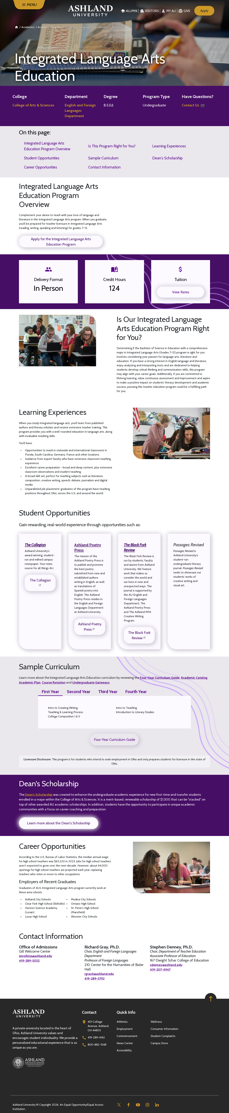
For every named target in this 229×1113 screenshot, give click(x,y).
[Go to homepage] (28, 1017)
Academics (28, 27)
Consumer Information (164, 1028)
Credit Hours (114, 279)
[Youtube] (138, 1104)
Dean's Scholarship (167, 158)
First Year (50, 691)
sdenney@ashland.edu (167, 965)
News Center (125, 1042)
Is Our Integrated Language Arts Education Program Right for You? (163, 328)
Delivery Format (48, 279)
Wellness (156, 1021)
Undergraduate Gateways (90, 682)
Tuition (180, 279)
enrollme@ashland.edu (37, 956)
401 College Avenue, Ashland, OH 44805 (98, 1026)
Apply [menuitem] (204, 11)
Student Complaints (163, 1035)
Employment (125, 1028)
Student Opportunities (41, 158)
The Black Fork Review (136, 547)
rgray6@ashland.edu (100, 974)
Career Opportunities (40, 167)
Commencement (127, 1035)
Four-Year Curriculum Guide (159, 678)
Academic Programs (50, 27)
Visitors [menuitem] (152, 11)
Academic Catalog (194, 678)
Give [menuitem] (187, 11)
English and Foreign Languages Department (80, 110)
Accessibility (124, 1050)
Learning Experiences (169, 146)
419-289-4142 (96, 1037)
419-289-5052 (30, 960)
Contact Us (193, 105)
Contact (89, 1011)
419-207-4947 (161, 969)
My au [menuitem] (171, 11)
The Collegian (40, 582)
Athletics (122, 1021)
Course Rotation (53, 682)
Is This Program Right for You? (111, 146)
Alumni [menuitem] (131, 11)
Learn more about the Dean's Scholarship (58, 823)
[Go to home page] (90, 10)
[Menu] (29, 4)
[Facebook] (128, 1104)
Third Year (107, 691)
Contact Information (104, 167)
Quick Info (126, 1011)
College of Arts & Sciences (33, 105)
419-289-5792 (95, 978)
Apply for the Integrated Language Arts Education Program (61, 241)
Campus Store (159, 1042)
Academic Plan (29, 682)
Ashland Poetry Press (88, 547)
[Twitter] (119, 1104)
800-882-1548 (97, 1044)
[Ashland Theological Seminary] (45, 1062)
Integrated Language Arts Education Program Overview (47, 146)
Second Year (78, 691)
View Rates (180, 292)
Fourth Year (136, 691)
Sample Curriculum (103, 158)
